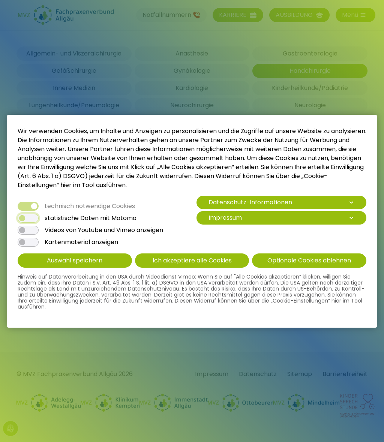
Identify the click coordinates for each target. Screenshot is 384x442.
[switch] (28, 218)
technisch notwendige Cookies (90, 206)
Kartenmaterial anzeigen (81, 242)
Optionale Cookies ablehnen (309, 260)
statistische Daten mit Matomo (90, 218)
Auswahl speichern (74, 260)
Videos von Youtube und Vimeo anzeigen (104, 230)
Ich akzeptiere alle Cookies (192, 260)
